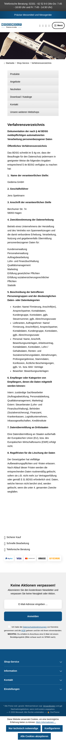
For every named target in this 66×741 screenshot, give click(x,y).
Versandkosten (49, 706)
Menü (58, 25)
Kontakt (14, 104)
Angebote (15, 81)
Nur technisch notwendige (23, 728)
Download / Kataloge (21, 96)
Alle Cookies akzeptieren (34, 736)
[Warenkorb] (49, 25)
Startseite (9, 63)
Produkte (15, 74)
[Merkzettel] (42, 25)
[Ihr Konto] (46, 25)
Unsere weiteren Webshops (24, 112)
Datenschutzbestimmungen (35, 627)
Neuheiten (15, 89)
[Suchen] (40, 25)
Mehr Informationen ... (46, 722)
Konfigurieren (52, 728)
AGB (23, 630)
